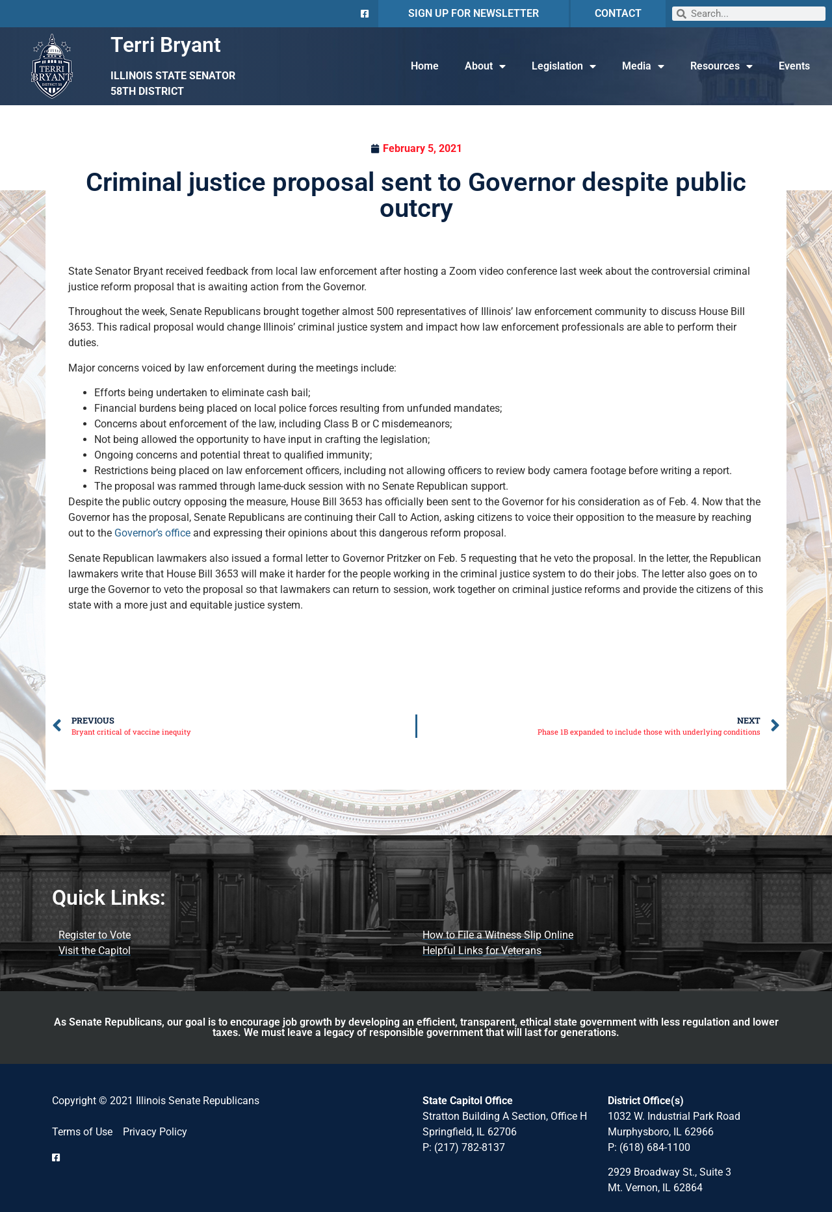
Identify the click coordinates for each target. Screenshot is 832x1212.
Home (425, 66)
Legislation (564, 66)
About (485, 66)
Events (794, 66)
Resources (721, 66)
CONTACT (618, 13)
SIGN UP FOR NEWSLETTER (473, 13)
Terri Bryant (165, 44)
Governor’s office (152, 533)
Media (643, 66)
